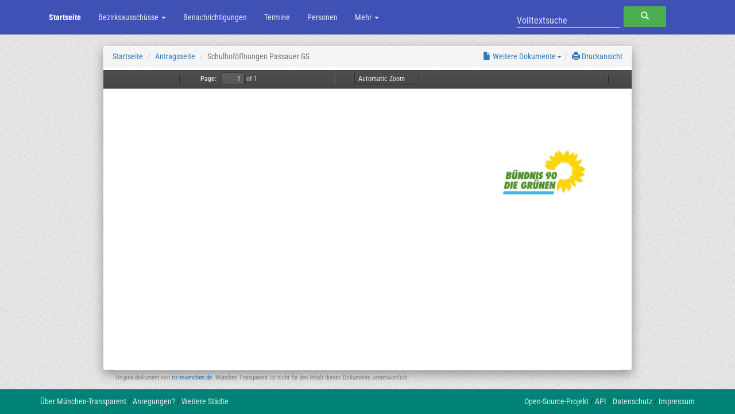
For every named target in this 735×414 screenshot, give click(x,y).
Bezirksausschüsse (132, 17)
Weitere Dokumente (522, 56)
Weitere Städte (205, 401)
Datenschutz (632, 401)
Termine (277, 17)
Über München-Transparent (83, 401)
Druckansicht (597, 56)
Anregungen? (154, 401)
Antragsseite (175, 56)
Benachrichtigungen (215, 17)
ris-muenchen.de (192, 377)
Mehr (367, 17)
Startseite (65, 17)
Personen (322, 17)
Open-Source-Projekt (556, 401)
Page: (208, 79)
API (600, 401)
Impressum (677, 401)
